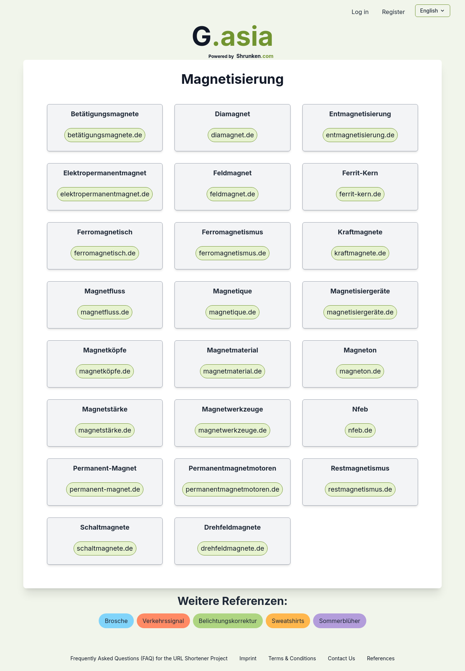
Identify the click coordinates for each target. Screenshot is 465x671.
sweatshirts (288, 620)
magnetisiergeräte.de (360, 312)
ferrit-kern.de (360, 194)
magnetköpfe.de (104, 371)
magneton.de (360, 371)
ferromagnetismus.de (232, 253)
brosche (116, 620)
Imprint (248, 658)
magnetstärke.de (104, 430)
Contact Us (341, 658)
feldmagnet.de (232, 194)
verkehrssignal (163, 620)
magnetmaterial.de (232, 371)
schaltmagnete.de (105, 548)
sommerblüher (339, 620)
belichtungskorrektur (228, 620)
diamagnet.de (232, 135)
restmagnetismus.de (360, 489)
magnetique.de (232, 312)
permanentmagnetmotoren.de (232, 489)
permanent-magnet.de (104, 489)
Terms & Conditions (292, 658)
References (381, 658)
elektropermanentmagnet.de (104, 194)
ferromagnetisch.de (104, 253)
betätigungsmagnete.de (105, 135)
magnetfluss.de (105, 312)
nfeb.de (360, 430)
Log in (360, 12)
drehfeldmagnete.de (232, 548)
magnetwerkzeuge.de (232, 430)
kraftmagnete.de (360, 253)
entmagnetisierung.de (360, 135)
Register (393, 12)
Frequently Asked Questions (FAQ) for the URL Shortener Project (148, 658)
